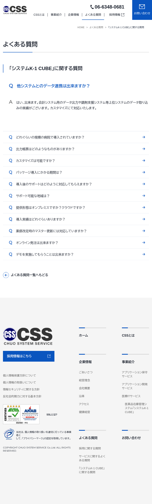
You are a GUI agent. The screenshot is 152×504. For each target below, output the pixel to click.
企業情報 (85, 362)
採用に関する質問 (90, 448)
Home (81, 27)
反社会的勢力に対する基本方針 (22, 396)
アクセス (84, 404)
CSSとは (128, 335)
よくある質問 (96, 27)
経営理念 (84, 380)
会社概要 (84, 388)
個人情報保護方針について (19, 375)
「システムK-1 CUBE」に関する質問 (126, 27)
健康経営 (84, 412)
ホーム (83, 335)
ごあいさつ (86, 372)
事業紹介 (128, 362)
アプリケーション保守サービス (134, 374)
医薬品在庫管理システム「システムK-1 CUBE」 (136, 408)
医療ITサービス (131, 396)
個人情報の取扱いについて (19, 382)
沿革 (82, 396)
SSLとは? (52, 414)
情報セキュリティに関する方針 (21, 389)
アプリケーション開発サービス (134, 386)
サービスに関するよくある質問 (92, 458)
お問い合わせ (131, 438)
